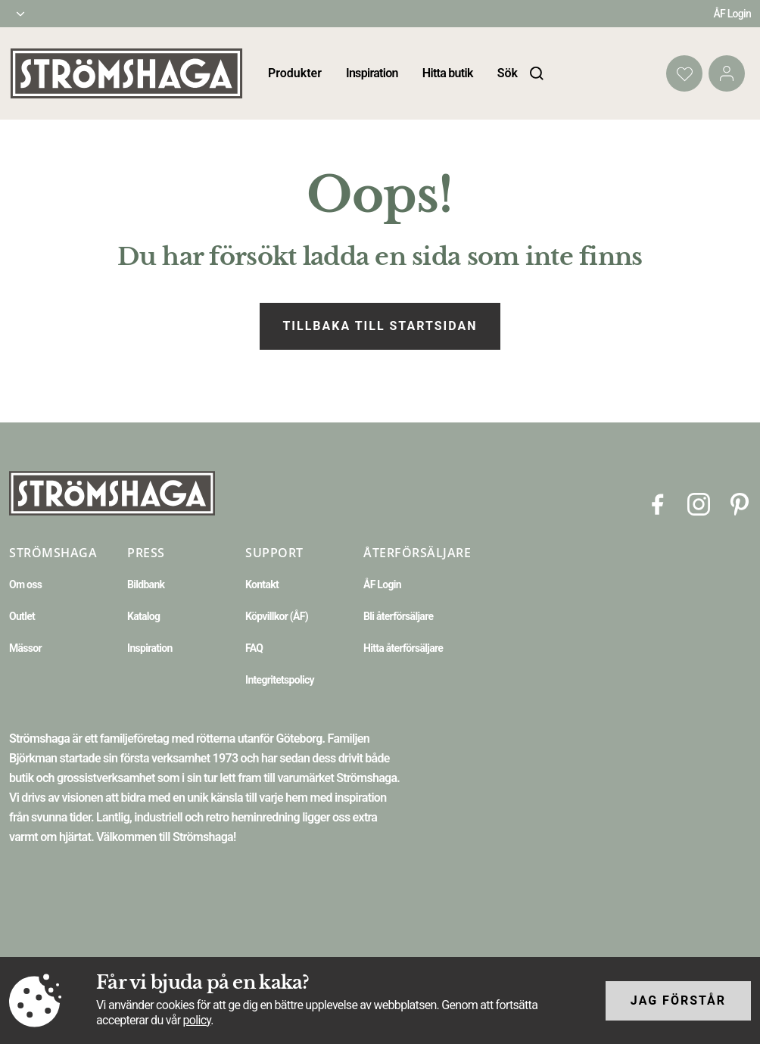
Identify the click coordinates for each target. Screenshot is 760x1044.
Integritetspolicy (279, 680)
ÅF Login (732, 14)
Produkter (295, 73)
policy (197, 1020)
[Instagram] (698, 503)
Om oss (25, 584)
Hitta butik (447, 73)
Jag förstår (678, 1000)
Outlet (22, 616)
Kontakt (262, 584)
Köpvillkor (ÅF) (276, 616)
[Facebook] (657, 503)
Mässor (25, 648)
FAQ (254, 648)
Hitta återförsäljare (403, 648)
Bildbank (145, 584)
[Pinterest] (739, 503)
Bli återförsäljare (398, 616)
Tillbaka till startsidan (379, 326)
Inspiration (372, 73)
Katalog (143, 616)
